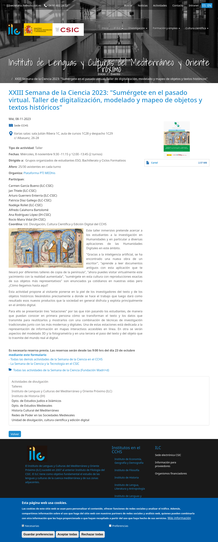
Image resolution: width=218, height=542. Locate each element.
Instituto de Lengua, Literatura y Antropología (130, 486)
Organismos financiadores (171, 473)
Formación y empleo (166, 28)
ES (204, 6)
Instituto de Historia (127, 477)
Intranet (194, 5)
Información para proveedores (165, 464)
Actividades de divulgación (30, 382)
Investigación (138, 28)
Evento (115, 74)
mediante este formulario (27, 355)
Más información (179, 519)
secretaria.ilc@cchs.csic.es (25, 5)
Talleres (17, 386)
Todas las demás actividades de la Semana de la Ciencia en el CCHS (56, 359)
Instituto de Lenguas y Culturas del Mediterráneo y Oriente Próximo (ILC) (62, 391)
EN (209, 6)
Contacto (177, 5)
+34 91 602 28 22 (57, 5)
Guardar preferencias (38, 535)
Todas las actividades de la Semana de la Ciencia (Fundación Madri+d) (61, 370)
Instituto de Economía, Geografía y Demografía (129, 460)
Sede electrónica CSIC (168, 455)
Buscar (128, 5)
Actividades (160, 5)
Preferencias (120, 527)
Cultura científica (197, 28)
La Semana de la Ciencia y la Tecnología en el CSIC (44, 364)
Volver (15, 434)
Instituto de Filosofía (127, 470)
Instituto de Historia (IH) (28, 396)
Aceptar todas (67, 535)
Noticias (143, 5)
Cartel (154, 162)
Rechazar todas (92, 535)
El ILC (118, 28)
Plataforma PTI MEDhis (39, 173)
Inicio (105, 28)
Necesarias (32, 527)
